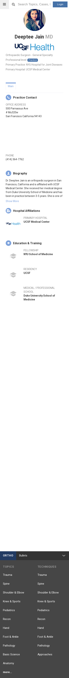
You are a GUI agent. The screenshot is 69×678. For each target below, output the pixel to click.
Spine (6, 583)
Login (60, 4)
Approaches (45, 654)
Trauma (7, 575)
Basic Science (11, 654)
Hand (6, 628)
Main (11, 86)
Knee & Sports (11, 601)
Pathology (9, 645)
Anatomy (8, 663)
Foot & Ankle (11, 636)
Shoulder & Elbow (13, 592)
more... (7, 672)
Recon (7, 619)
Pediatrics (9, 610)
